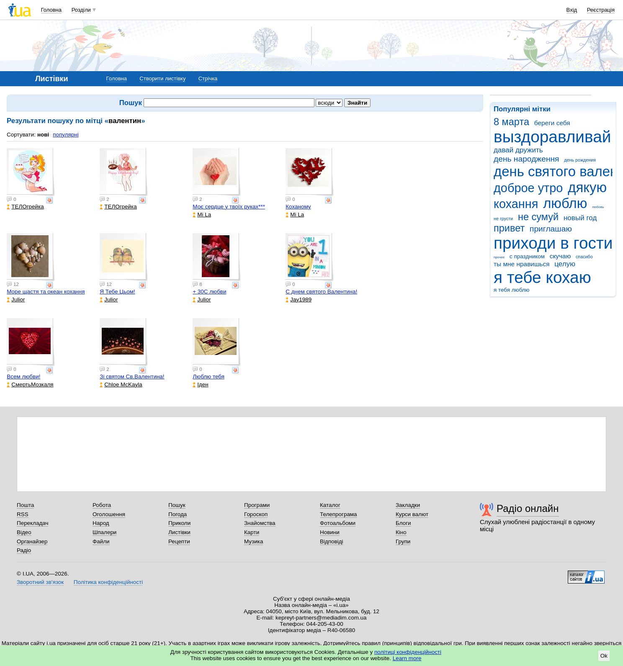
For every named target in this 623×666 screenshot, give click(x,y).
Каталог (330, 505)
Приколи (179, 523)
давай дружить (518, 150)
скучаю (560, 256)
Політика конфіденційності (108, 582)
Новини (330, 532)
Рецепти (179, 541)
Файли (101, 541)
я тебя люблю (512, 290)
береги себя (552, 122)
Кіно (401, 532)
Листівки (179, 532)
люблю (565, 203)
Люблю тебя (208, 376)
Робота (102, 505)
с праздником (527, 256)
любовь (598, 207)
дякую (587, 187)
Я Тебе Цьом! (117, 291)
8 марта (511, 121)
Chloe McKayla (121, 384)
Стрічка (207, 78)
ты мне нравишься (522, 263)
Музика (253, 541)
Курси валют (412, 514)
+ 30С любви (209, 291)
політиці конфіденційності (407, 652)
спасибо (584, 256)
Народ (101, 523)
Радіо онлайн (528, 508)
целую (564, 264)
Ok (604, 656)
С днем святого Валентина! (321, 291)
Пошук (176, 505)
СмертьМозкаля (30, 384)
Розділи (81, 10)
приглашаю (551, 228)
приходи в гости (553, 243)
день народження (526, 158)
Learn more (407, 658)
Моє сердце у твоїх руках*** (229, 206)
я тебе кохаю (542, 277)
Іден (200, 384)
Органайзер (32, 541)
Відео (24, 532)
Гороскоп (256, 514)
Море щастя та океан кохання (46, 291)
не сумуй (538, 216)
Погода (177, 514)
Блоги (403, 523)
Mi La (202, 214)
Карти (251, 532)
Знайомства (259, 523)
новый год (580, 218)
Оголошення (109, 514)
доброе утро (528, 188)
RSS (22, 514)
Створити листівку (162, 78)
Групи (403, 541)
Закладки (408, 505)
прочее (499, 257)
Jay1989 (299, 299)
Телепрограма (338, 514)
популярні (65, 134)
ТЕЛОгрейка (25, 206)
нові (43, 134)
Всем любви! (23, 376)
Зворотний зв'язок (40, 582)
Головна (51, 10)
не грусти (503, 218)
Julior (16, 299)
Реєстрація (601, 10)
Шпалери (104, 532)
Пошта (25, 505)
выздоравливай (552, 137)
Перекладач (32, 523)
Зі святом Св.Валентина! (132, 376)
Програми (257, 505)
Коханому (298, 206)
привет (509, 228)
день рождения (580, 159)
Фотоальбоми (337, 523)
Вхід (571, 10)
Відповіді (331, 541)
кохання (516, 204)
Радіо (24, 550)
